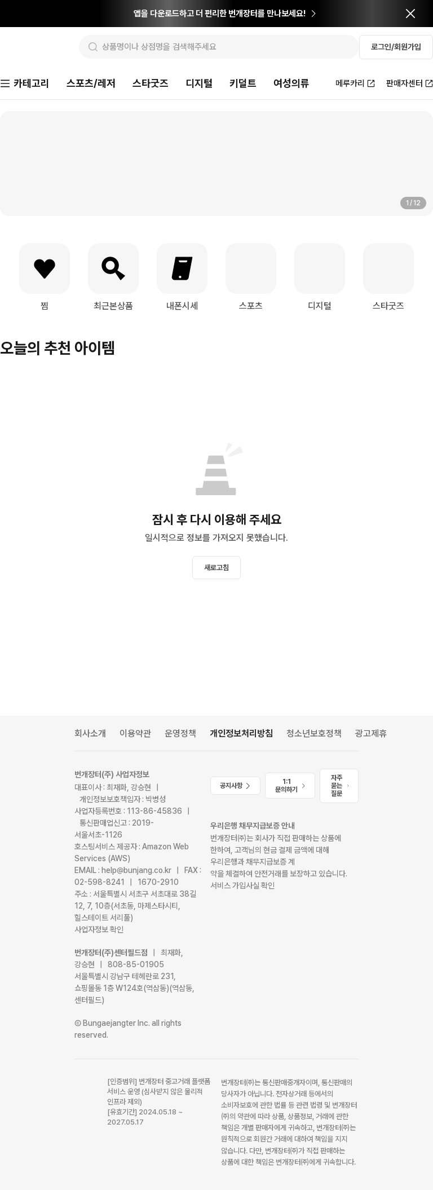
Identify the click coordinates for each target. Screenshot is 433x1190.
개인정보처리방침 (241, 733)
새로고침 (216, 569)
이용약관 (135, 733)
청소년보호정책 (314, 733)
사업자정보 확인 (98, 929)
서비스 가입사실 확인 (242, 885)
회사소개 (90, 733)
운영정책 (180, 733)
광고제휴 (371, 733)
